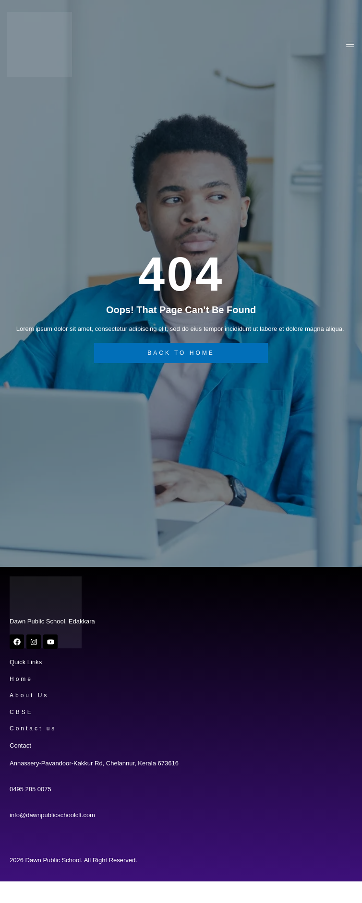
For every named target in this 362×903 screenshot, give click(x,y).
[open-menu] (347, 46)
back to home (181, 353)
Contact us (33, 728)
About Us (29, 695)
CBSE (21, 712)
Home (21, 679)
